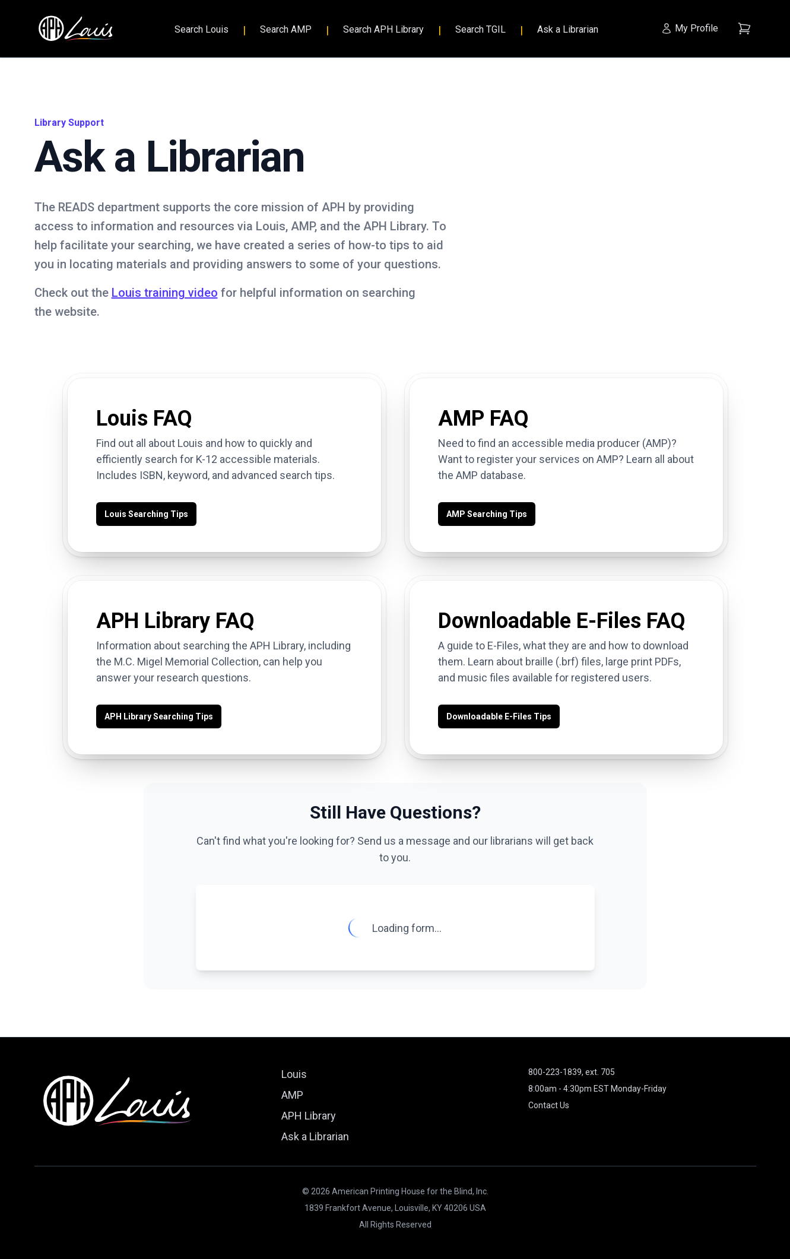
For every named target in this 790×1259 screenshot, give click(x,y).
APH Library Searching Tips (158, 716)
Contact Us (548, 1105)
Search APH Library (383, 29)
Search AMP (286, 29)
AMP (292, 1095)
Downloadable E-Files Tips (498, 716)
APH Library (308, 1115)
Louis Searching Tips (146, 514)
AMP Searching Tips (486, 514)
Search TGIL (480, 29)
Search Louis (202, 29)
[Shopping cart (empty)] (744, 28)
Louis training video (165, 293)
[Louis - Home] (76, 29)
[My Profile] (689, 28)
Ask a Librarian (567, 29)
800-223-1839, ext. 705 (571, 1072)
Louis (294, 1074)
